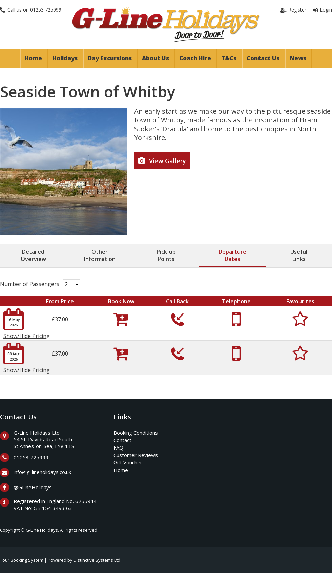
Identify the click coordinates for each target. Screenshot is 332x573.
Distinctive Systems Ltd (97, 560)
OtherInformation (100, 255)
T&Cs (228, 58)
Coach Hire (195, 58)
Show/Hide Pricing (26, 336)
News (298, 58)
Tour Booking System (21, 560)
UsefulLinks (298, 255)
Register (297, 9)
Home (33, 58)
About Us (155, 58)
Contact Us (263, 58)
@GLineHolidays (33, 487)
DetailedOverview (33, 255)
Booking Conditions (135, 432)
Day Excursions (110, 58)
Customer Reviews (135, 455)
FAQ (118, 447)
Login (326, 9)
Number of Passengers (29, 284)
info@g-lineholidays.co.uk (42, 472)
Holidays (65, 58)
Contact (122, 440)
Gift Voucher (127, 462)
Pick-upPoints (166, 255)
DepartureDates (232, 255)
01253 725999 (45, 9)
